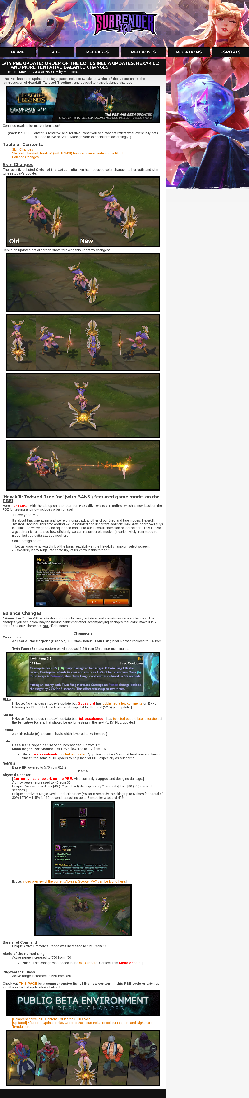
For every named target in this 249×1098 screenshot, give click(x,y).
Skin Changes (22, 149)
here (137, 963)
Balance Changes (25, 157)
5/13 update (88, 963)
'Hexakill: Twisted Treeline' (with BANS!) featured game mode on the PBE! (67, 153)
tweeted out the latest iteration (136, 718)
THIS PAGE (28, 983)
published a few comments (123, 703)
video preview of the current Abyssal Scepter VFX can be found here (74, 881)
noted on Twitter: (74, 754)
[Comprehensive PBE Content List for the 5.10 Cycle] (51, 1019)
